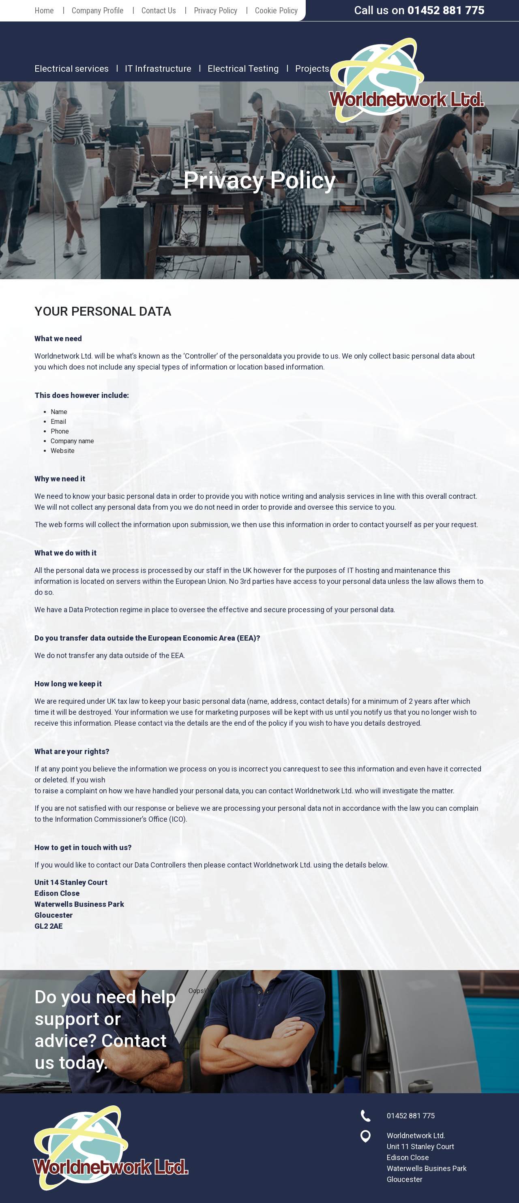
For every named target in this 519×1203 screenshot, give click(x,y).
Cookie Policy (276, 10)
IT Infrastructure (158, 69)
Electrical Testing (243, 69)
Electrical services (71, 69)
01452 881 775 (446, 10)
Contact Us (159, 10)
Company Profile (98, 10)
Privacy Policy (215, 10)
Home (44, 10)
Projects (312, 69)
